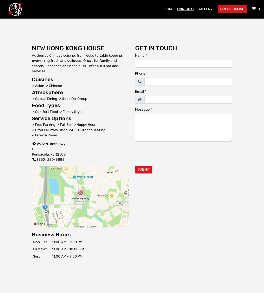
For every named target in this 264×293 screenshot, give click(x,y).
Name (140, 55)
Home (169, 9)
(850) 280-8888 (48, 159)
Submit (144, 169)
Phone (140, 73)
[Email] (188, 100)
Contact (185, 9)
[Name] (183, 64)
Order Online (232, 9)
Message (142, 109)
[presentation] (166, 153)
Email (139, 91)
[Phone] (188, 82)
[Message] (183, 128)
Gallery (205, 9)
